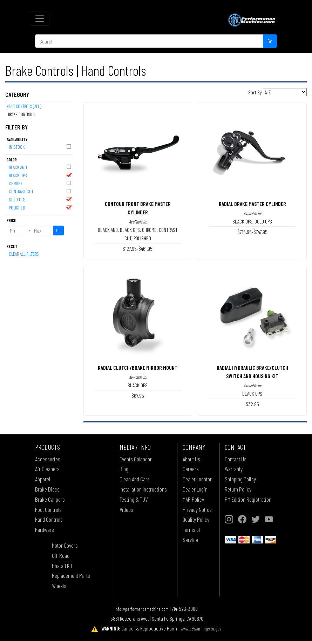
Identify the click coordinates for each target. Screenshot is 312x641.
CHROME (40, 183)
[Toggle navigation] (39, 19)
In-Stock (40, 146)
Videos (126, 509)
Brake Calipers (50, 499)
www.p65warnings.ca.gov (201, 629)
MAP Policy (193, 499)
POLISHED (40, 207)
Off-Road (60, 555)
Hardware (44, 529)
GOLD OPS (40, 199)
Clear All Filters (24, 254)
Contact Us (235, 458)
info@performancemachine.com (142, 609)
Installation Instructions (143, 489)
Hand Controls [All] (24, 106)
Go (269, 41)
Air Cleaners (47, 468)
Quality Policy (196, 519)
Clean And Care (135, 478)
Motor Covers (65, 545)
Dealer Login (195, 489)
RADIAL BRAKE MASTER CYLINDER (252, 203)
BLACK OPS (40, 175)
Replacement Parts (71, 575)
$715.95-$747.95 (252, 231)
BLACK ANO (40, 166)
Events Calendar (136, 458)
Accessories (47, 458)
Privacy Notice (197, 509)
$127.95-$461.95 (137, 248)
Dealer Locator (197, 478)
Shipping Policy (240, 478)
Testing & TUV (134, 499)
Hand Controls (49, 519)
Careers (191, 468)
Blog (124, 468)
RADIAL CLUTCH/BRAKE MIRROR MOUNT (137, 367)
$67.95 (137, 395)
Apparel (42, 478)
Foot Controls (48, 509)
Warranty (234, 468)
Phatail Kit (62, 565)
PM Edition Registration (248, 499)
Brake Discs (47, 489)
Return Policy (238, 489)
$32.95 (252, 404)
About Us (191, 458)
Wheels (59, 585)
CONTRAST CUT (40, 191)
